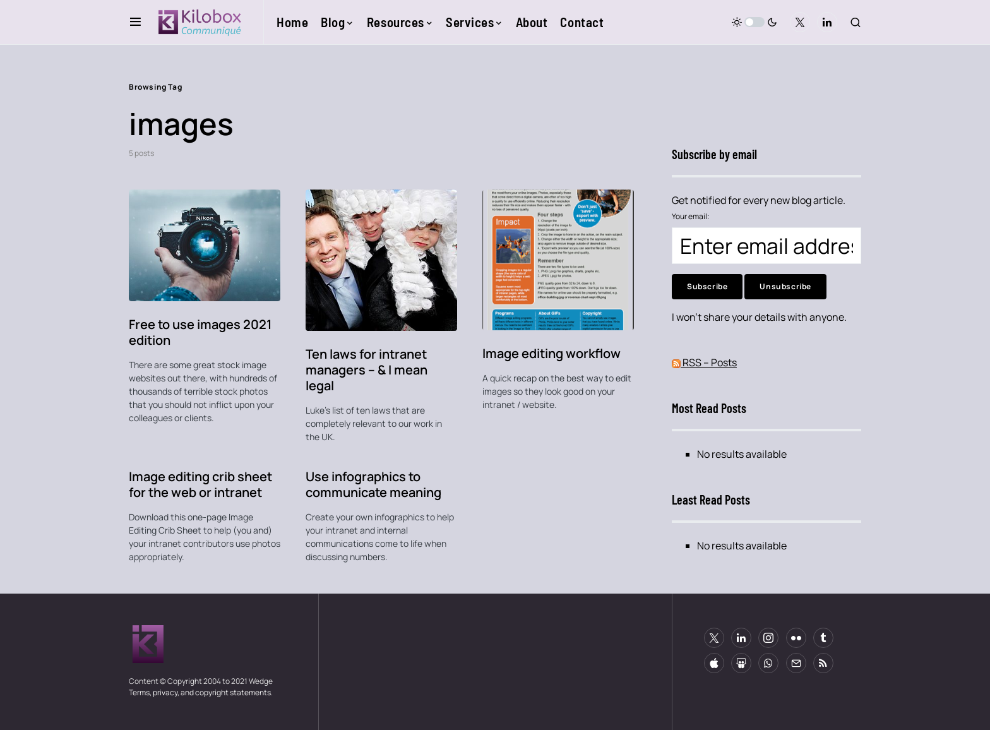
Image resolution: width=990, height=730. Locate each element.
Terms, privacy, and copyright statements (200, 692)
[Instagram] (768, 637)
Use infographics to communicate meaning (373, 484)
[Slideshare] (741, 663)
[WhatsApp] (768, 663)
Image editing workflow (551, 353)
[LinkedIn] (827, 22)
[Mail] (796, 663)
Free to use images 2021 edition (200, 332)
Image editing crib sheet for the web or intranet (200, 484)
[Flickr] (796, 637)
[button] (135, 22)
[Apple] (714, 663)
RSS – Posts (704, 362)
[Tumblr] (823, 637)
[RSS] (823, 663)
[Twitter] (800, 22)
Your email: (691, 216)
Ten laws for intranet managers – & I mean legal (366, 369)
